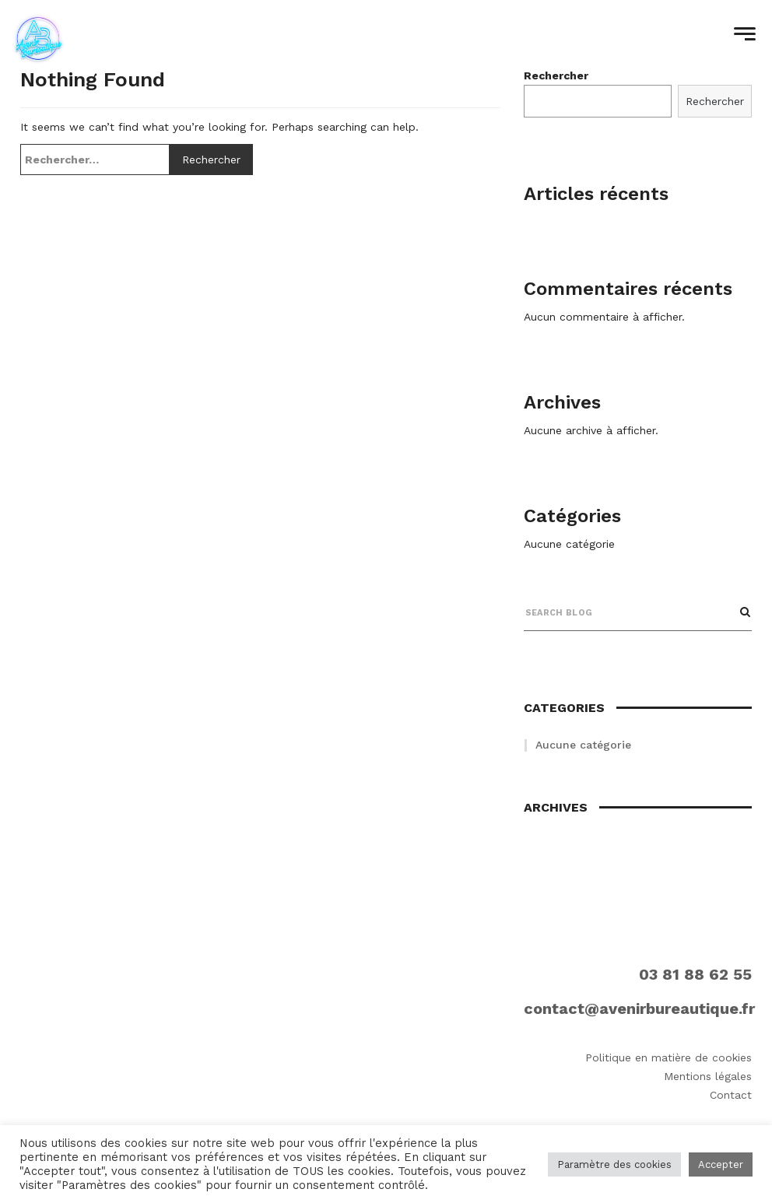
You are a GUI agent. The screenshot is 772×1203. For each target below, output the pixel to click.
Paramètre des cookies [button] (614, 1164)
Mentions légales (708, 1076)
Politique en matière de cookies (668, 1057)
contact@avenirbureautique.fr (639, 1008)
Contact (731, 1095)
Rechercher (715, 101)
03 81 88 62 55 (695, 974)
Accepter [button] (720, 1164)
